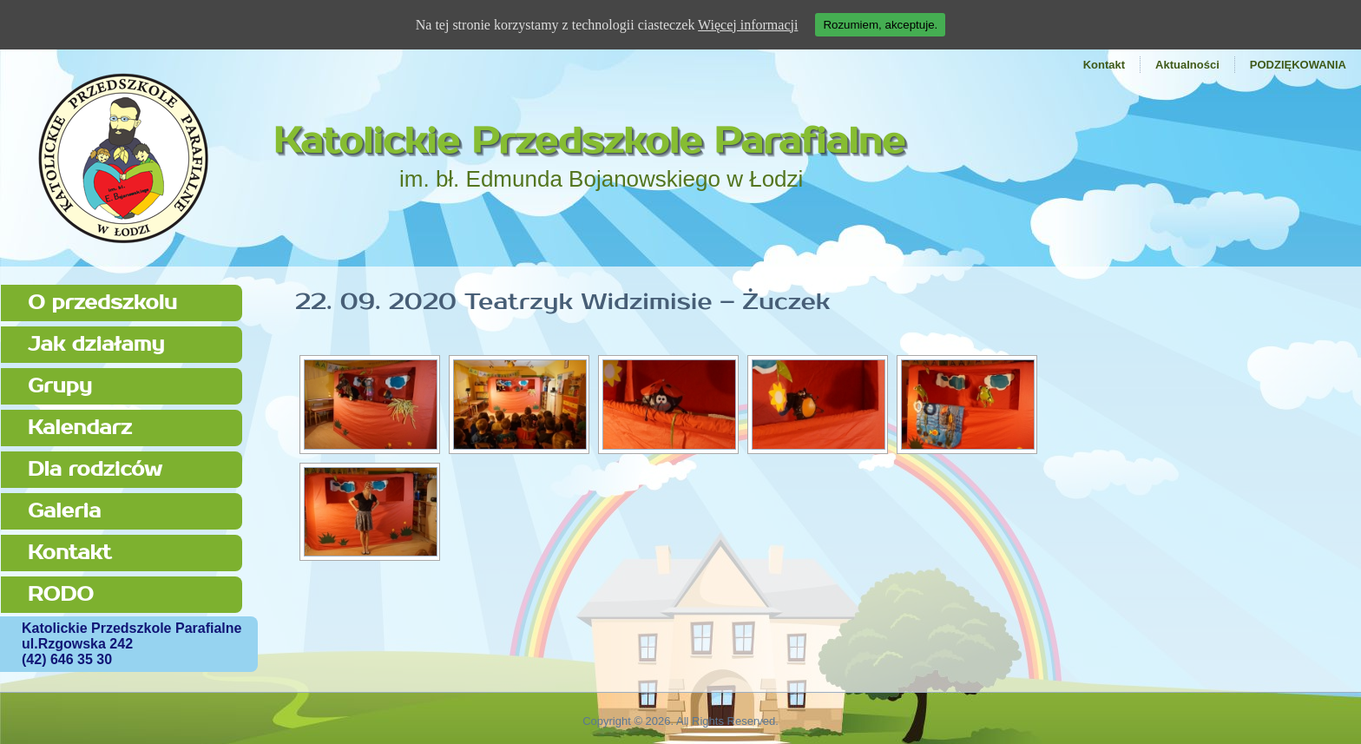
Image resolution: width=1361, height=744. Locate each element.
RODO (61, 594)
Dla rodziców (95, 469)
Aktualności (1187, 64)
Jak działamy (96, 344)
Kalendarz (80, 427)
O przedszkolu (102, 302)
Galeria (64, 511)
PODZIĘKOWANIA (1298, 64)
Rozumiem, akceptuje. (880, 24)
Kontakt (1104, 64)
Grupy (60, 386)
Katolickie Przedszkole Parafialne (589, 141)
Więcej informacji (748, 24)
